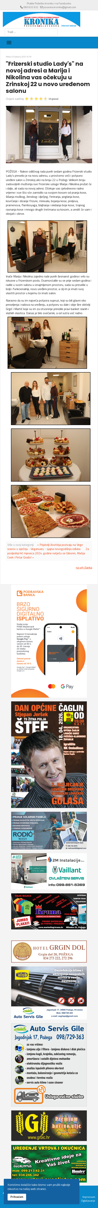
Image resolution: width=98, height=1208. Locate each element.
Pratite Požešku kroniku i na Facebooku (49, 3)
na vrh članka (84, 567)
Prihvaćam (16, 1197)
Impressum (88, 1197)
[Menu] (9, 42)
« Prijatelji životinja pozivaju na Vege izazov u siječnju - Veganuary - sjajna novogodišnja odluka (45, 546)
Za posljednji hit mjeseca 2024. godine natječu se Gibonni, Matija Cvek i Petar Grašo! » (48, 553)
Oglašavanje (88, 1201)
